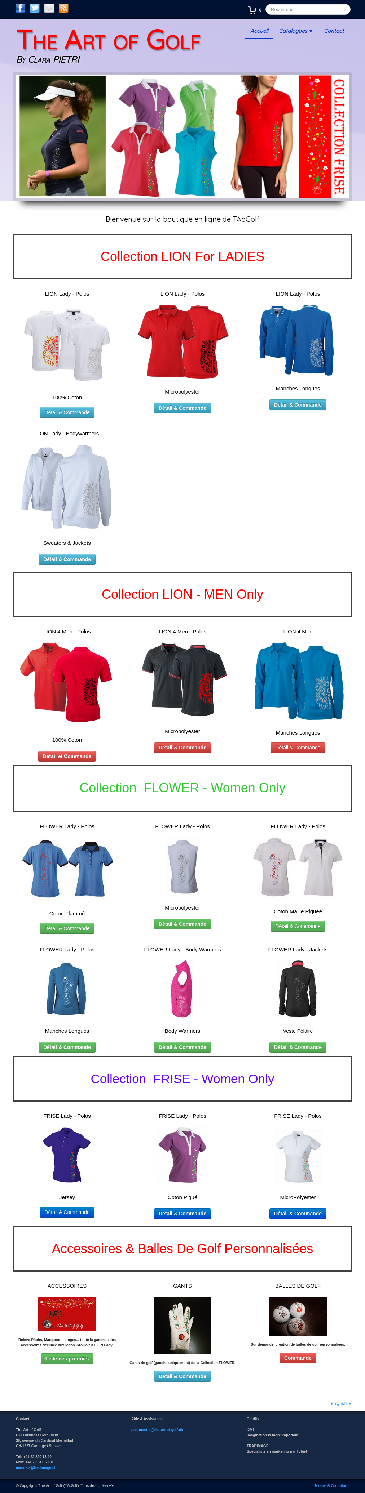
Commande (298, 1358)
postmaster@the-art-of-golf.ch (157, 1430)
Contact (334, 30)
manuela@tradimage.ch (36, 1468)
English (341, 1403)
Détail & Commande (66, 412)
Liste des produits (67, 1359)
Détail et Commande (67, 756)
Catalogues (296, 30)
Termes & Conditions (331, 1485)
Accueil (259, 30)
